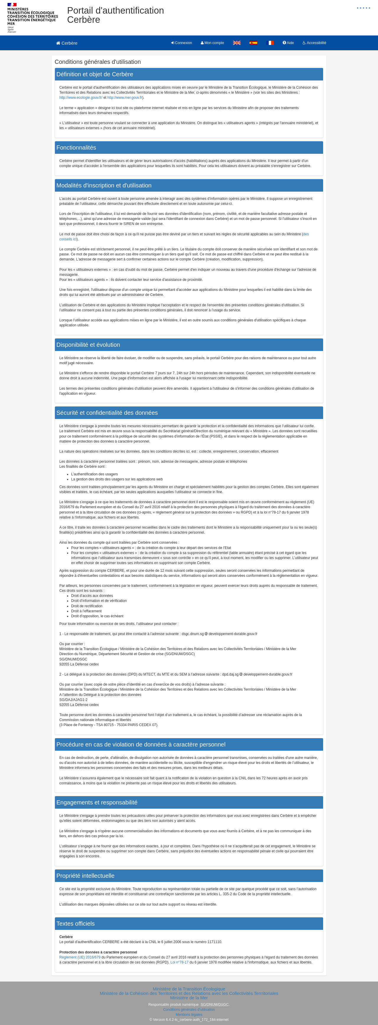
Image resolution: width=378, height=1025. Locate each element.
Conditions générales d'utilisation (189, 1010)
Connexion (181, 43)
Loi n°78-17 (179, 962)
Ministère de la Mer (189, 997)
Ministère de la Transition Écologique (189, 988)
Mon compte (212, 43)
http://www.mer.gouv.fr (124, 97)
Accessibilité (314, 43)
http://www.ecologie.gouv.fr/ (80, 97)
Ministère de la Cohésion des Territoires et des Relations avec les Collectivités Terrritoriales (189, 993)
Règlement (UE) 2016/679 (79, 957)
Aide (288, 43)
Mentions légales (189, 1015)
